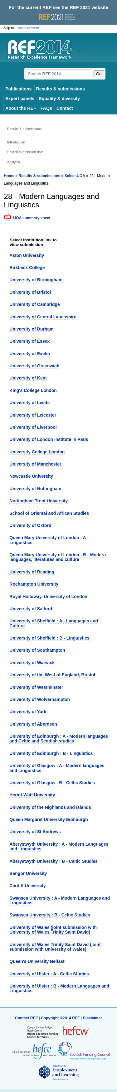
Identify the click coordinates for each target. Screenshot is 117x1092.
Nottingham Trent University (38, 500)
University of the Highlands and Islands (50, 807)
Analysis (13, 162)
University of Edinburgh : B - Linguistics (51, 753)
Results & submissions (60, 88)
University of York (27, 711)
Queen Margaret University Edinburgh (48, 819)
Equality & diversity (59, 98)
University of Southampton (37, 650)
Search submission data (25, 152)
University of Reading (31, 571)
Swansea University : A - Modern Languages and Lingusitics (59, 900)
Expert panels (19, 98)
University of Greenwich (34, 365)
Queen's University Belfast (36, 961)
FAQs (46, 108)
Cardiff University (27, 885)
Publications (18, 88)
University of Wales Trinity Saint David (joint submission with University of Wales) (54, 947)
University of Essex (29, 341)
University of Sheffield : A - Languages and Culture (53, 623)
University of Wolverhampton (39, 699)
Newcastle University (31, 476)
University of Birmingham (35, 279)
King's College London (33, 390)
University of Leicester (32, 415)
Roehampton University (33, 584)
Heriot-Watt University (32, 794)
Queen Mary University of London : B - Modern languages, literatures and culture (57, 557)
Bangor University (28, 873)
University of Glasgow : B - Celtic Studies (52, 782)
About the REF (20, 108)
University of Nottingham (35, 488)
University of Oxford (30, 525)
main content (28, 28)
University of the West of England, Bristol (52, 674)
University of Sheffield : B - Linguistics (49, 637)
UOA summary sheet (31, 218)
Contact (64, 108)
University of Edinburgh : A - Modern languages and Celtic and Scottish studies (58, 738)
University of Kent (28, 377)
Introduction (16, 142)
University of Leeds (29, 402)
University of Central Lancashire (42, 316)
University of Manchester (35, 463)
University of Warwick (32, 662)
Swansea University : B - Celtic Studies (49, 914)
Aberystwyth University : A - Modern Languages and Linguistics (58, 846)
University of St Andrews (35, 831)
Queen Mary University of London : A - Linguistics (49, 540)
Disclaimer (92, 1018)
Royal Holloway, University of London (48, 596)
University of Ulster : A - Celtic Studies (49, 973)
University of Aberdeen (33, 724)
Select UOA (75, 176)
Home (9, 176)
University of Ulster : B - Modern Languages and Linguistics (59, 988)
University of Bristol (30, 292)
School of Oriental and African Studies (49, 513)
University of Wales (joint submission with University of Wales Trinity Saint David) (53, 930)
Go (99, 73)
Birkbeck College (27, 267)
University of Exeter (29, 353)
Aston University (26, 255)
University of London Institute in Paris (48, 439)
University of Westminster (36, 687)
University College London (37, 451)
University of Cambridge (34, 304)
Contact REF (26, 1018)
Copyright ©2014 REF (61, 1018)
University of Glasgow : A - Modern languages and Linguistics (56, 768)
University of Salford (30, 608)
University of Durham (31, 328)
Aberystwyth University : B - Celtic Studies (53, 861)
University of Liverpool (32, 427)
